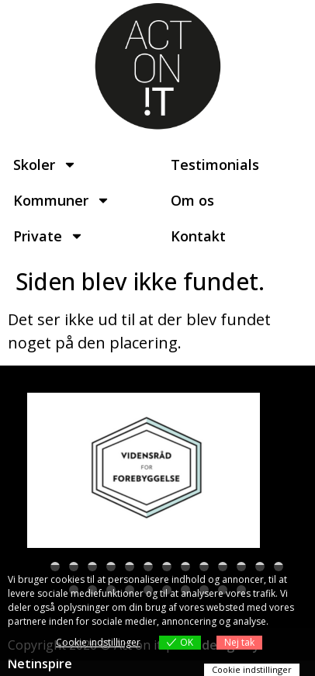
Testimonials (215, 164)
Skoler (45, 164)
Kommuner (61, 200)
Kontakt (198, 236)
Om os (192, 200)
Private (48, 236)
